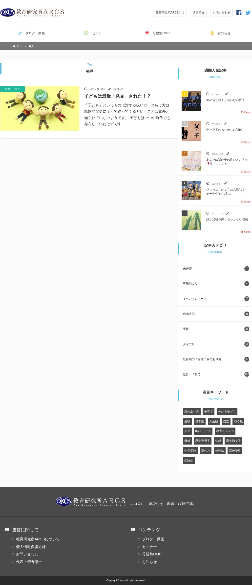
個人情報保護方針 (31, 547)
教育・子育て (216, 374)
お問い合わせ (222, 12)
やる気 (238, 421)
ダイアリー (216, 344)
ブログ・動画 (32, 33)
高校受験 (235, 450)
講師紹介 (199, 12)
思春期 (199, 421)
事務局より (216, 283)
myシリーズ (203, 431)
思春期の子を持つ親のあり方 (216, 359)
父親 (218, 441)
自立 (226, 421)
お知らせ (221, 33)
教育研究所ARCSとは (170, 12)
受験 (216, 329)
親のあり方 (191, 411)
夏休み (205, 450)
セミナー (94, 33)
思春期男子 (202, 441)
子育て (208, 411)
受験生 (188, 460)
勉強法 (219, 450)
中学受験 (190, 450)
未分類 (216, 268)
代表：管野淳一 (29, 562)
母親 (187, 441)
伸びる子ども (227, 411)
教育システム (225, 431)
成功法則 (216, 313)
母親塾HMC (157, 33)
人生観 (213, 421)
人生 (187, 431)
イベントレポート (216, 298)
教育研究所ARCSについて (38, 539)
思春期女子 (233, 441)
